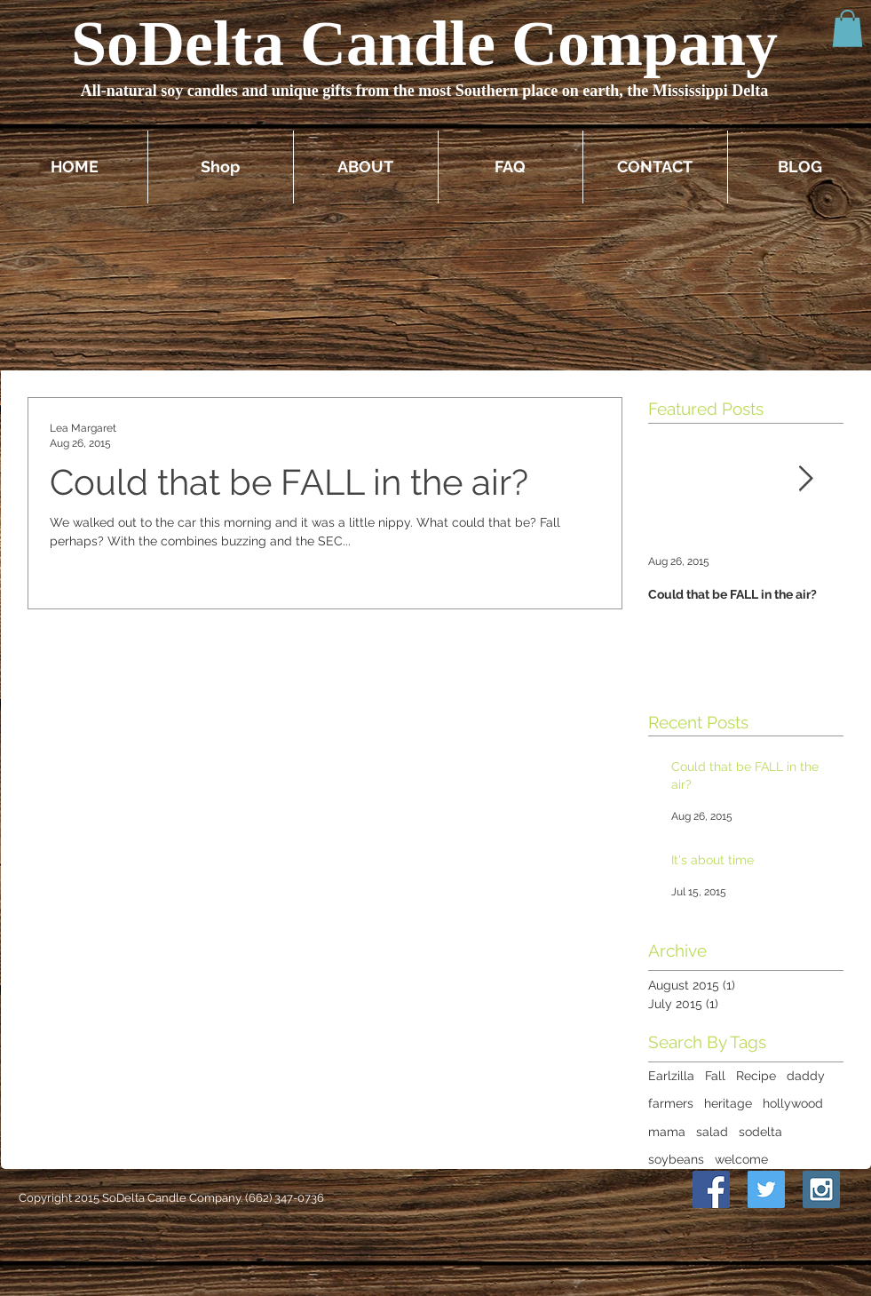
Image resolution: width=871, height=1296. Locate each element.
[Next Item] (806, 479)
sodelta (760, 1132)
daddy (806, 1076)
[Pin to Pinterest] (665, 1189)
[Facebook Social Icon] (711, 1189)
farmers (670, 1103)
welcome (741, 1159)
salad (712, 1132)
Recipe (756, 1076)
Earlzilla (671, 1076)
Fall (715, 1076)
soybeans (676, 1159)
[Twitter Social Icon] (766, 1189)
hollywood (793, 1103)
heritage (728, 1103)
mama (666, 1132)
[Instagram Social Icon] (821, 1189)
